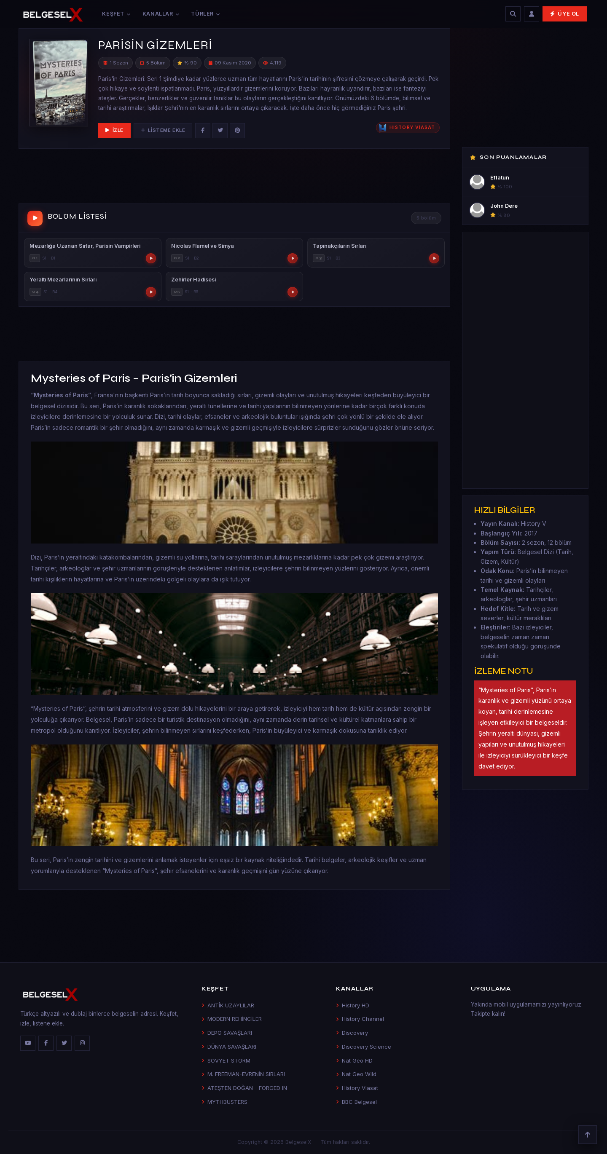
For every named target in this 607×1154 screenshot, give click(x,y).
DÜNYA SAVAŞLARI (228, 1046)
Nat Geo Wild (356, 1074)
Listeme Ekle (163, 130)
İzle (114, 130)
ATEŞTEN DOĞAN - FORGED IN (244, 1087)
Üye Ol (564, 14)
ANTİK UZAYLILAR (227, 1005)
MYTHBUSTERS (224, 1101)
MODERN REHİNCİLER (231, 1018)
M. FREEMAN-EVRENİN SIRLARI (243, 1074)
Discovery (352, 1032)
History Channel (360, 1018)
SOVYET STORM (225, 1060)
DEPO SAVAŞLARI (226, 1032)
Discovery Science (363, 1046)
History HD (352, 1005)
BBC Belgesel (356, 1101)
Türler (205, 14)
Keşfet (116, 14)
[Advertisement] (234, 178)
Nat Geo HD (354, 1060)
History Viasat (357, 1087)
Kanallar (161, 14)
